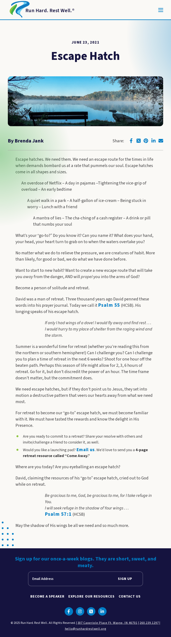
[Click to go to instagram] (80, 611)
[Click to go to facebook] (131, 140)
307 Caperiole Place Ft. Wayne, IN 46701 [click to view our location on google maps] (108, 623)
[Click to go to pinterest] (146, 140)
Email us (85, 450)
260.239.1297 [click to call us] (149, 623)
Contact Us (130, 596)
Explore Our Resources (91, 596)
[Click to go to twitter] (138, 140)
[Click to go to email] (160, 140)
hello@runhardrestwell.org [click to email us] (85, 629)
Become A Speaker (47, 596)
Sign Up (125, 579)
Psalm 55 (109, 305)
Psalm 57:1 (58, 514)
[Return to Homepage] (41, 10)
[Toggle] (160, 10)
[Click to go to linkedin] (153, 140)
